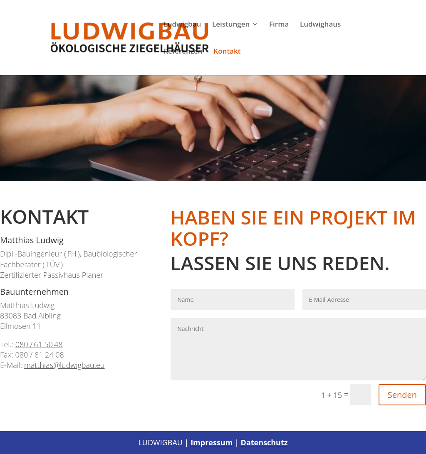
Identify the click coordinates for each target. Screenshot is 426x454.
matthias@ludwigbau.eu (64, 365)
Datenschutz (264, 442)
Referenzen (182, 52)
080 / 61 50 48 (39, 344)
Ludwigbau (182, 25)
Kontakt (226, 52)
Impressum (212, 442)
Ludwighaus (320, 25)
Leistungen (231, 25)
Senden (402, 394)
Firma (279, 25)
